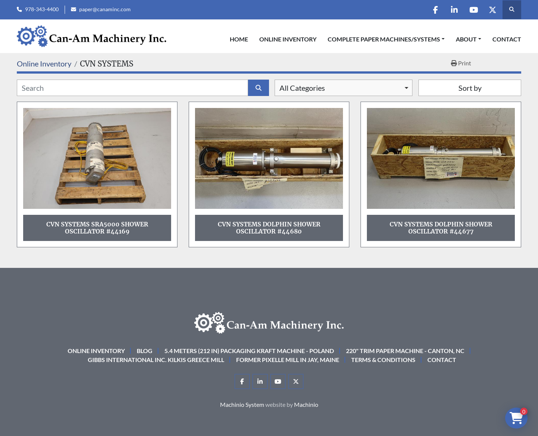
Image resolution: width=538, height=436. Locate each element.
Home (239, 39)
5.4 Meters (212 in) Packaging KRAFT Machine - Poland (249, 350)
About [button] (466, 39)
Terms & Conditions (383, 359)
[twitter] (492, 9)
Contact (506, 39)
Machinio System (242, 404)
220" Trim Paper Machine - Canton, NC (405, 350)
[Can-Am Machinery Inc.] (269, 321)
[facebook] (435, 9)
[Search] (132, 88)
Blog (144, 350)
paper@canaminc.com (105, 9)
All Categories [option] (302, 87)
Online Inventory (287, 39)
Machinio (306, 404)
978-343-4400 (42, 9)
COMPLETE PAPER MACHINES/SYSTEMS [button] (384, 39)
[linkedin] (454, 9)
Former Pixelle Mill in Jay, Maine (287, 359)
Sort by (470, 87)
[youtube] (473, 9)
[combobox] (343, 88)
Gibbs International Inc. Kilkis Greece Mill (156, 359)
